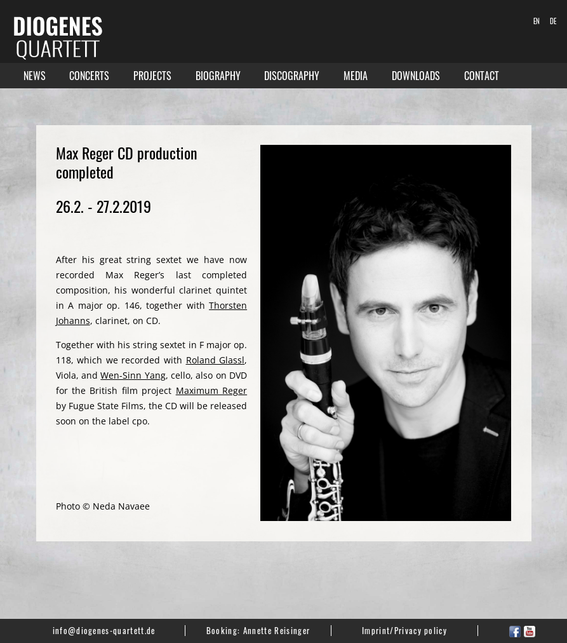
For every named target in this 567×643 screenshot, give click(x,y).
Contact (481, 75)
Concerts (89, 75)
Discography (291, 75)
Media (356, 75)
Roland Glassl (215, 360)
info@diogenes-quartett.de (104, 630)
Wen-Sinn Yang (132, 375)
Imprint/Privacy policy (404, 630)
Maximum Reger (211, 390)
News (34, 75)
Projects (152, 75)
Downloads (416, 75)
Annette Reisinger (276, 630)
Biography (218, 75)
